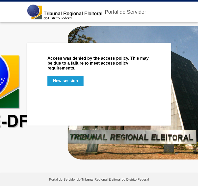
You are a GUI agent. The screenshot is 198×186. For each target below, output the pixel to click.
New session (65, 81)
